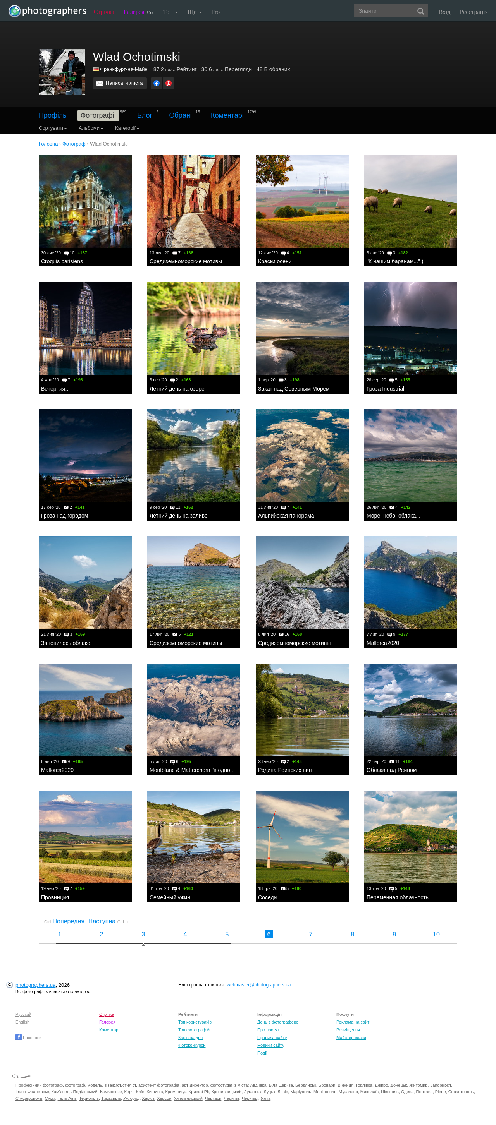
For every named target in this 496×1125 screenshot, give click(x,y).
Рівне (440, 1091)
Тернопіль (89, 1098)
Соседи (267, 897)
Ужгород (131, 1098)
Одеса (407, 1091)
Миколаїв (369, 1091)
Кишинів (154, 1091)
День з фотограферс (277, 1022)
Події (262, 1053)
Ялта (265, 1098)
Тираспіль (111, 1098)
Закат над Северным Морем (294, 389)
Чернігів (231, 1098)
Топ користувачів (195, 1022)
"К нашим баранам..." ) (395, 261)
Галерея (139, 12)
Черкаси (213, 1098)
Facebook (28, 1037)
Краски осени (275, 261)
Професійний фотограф (39, 1085)
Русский (23, 1014)
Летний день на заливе (179, 516)
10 (436, 934)
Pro (215, 12)
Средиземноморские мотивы (186, 261)
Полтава (424, 1091)
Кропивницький (226, 1091)
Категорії (127, 128)
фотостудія (221, 1085)
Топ (170, 12)
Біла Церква (281, 1085)
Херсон (164, 1098)
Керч (129, 1091)
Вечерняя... (55, 389)
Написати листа (124, 83)
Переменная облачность (398, 897)
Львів (282, 1091)
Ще (195, 12)
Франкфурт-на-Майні (124, 69)
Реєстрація (474, 12)
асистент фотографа (158, 1085)
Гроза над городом (64, 516)
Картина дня (190, 1037)
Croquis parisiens (62, 261)
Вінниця (345, 1085)
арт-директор (195, 1085)
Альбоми (91, 128)
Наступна (108, 921)
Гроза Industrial (385, 389)
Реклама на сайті (353, 1022)
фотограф (75, 1085)
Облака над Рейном (392, 770)
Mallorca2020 (383, 643)
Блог (144, 115)
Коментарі (227, 115)
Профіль (53, 115)
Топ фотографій (194, 1029)
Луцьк (269, 1091)
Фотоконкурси (191, 1045)
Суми (50, 1098)
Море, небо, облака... (393, 516)
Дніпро (381, 1085)
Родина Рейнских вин (285, 770)
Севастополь (461, 1091)
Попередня (61, 921)
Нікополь (389, 1091)
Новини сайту (270, 1045)
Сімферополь (29, 1098)
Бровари (327, 1085)
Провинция (55, 897)
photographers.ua (35, 985)
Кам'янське (111, 1091)
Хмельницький (188, 1098)
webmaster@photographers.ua (259, 985)
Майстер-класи (351, 1037)
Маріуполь (300, 1091)
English (22, 1022)
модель (95, 1085)
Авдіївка (258, 1085)
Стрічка (104, 12)
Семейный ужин (170, 897)
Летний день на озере (177, 389)
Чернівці (250, 1098)
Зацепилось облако (65, 643)
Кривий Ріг (199, 1091)
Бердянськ (305, 1085)
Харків (148, 1098)
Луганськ (252, 1091)
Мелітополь (324, 1091)
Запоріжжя (440, 1085)
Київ (140, 1091)
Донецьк (398, 1085)
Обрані (180, 115)
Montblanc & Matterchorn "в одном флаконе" (204, 770)
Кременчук (175, 1091)
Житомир (418, 1085)
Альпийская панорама (286, 516)
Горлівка (364, 1085)
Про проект (268, 1029)
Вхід (445, 12)
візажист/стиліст (120, 1085)
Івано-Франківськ (32, 1091)
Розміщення (348, 1029)
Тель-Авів (67, 1098)
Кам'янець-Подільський (75, 1091)
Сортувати (53, 128)
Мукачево (348, 1091)
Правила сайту (272, 1037)
